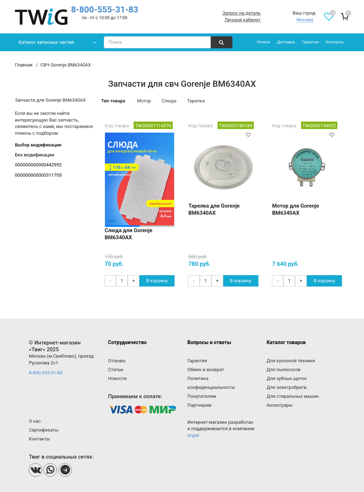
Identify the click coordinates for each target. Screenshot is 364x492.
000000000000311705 (38, 175)
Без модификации (34, 154)
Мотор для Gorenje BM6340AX (295, 209)
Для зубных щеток (287, 378)
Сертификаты (43, 430)
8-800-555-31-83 (104, 10)
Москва (304, 19)
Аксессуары (280, 405)
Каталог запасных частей (46, 42)
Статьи (115, 369)
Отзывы (116, 360)
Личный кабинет (243, 19)
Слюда (169, 100)
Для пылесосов (284, 369)
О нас (35, 421)
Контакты (335, 42)
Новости (117, 378)
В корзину (157, 280)
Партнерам (199, 405)
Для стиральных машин (293, 396)
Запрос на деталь (242, 13)
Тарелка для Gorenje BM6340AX (214, 209)
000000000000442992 (38, 164)
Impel (193, 435)
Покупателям (201, 396)
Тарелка (196, 100)
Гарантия (310, 42)
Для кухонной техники (291, 360)
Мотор (144, 100)
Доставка (286, 42)
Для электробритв (287, 387)
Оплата (263, 42)
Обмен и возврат (205, 369)
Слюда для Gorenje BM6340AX (128, 234)
